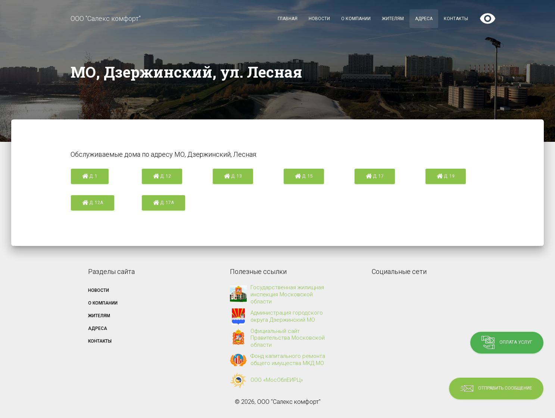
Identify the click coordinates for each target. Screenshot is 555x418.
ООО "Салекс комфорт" (106, 18)
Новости (319, 18)
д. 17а (163, 203)
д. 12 (162, 176)
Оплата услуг (506, 342)
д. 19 (446, 176)
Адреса (424, 18)
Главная (287, 18)
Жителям (393, 18)
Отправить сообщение (496, 388)
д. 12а (92, 203)
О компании (356, 18)
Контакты (456, 18)
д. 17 (375, 176)
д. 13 (233, 176)
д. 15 (304, 176)
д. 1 (89, 176)
